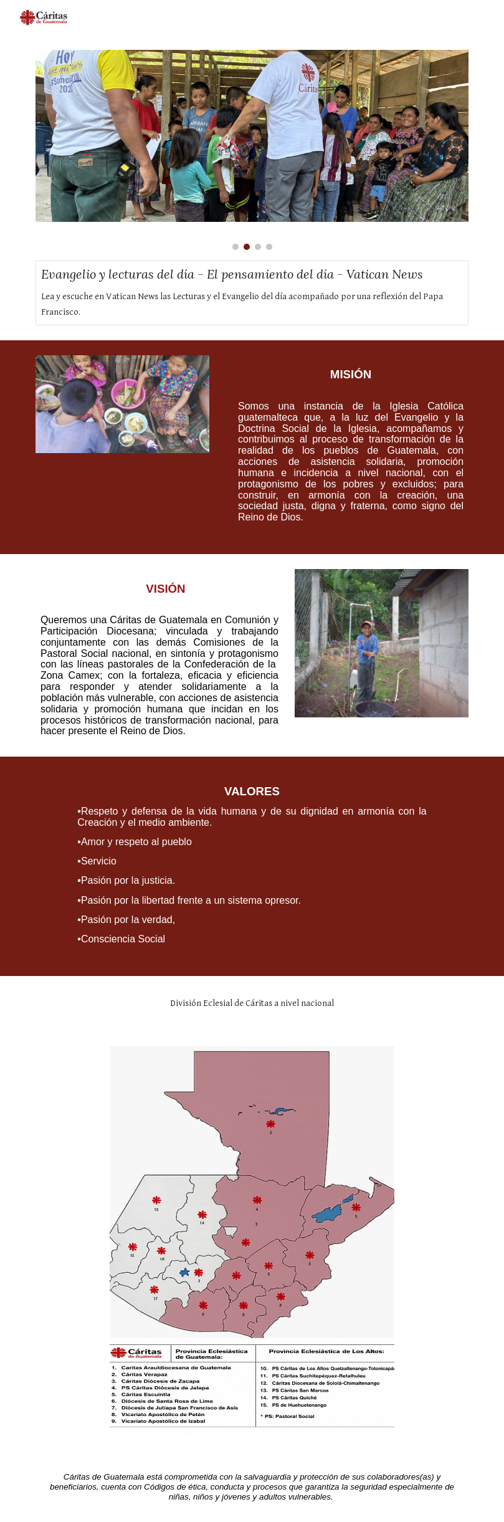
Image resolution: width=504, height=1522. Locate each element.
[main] (344, 447)
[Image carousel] (252, 150)
